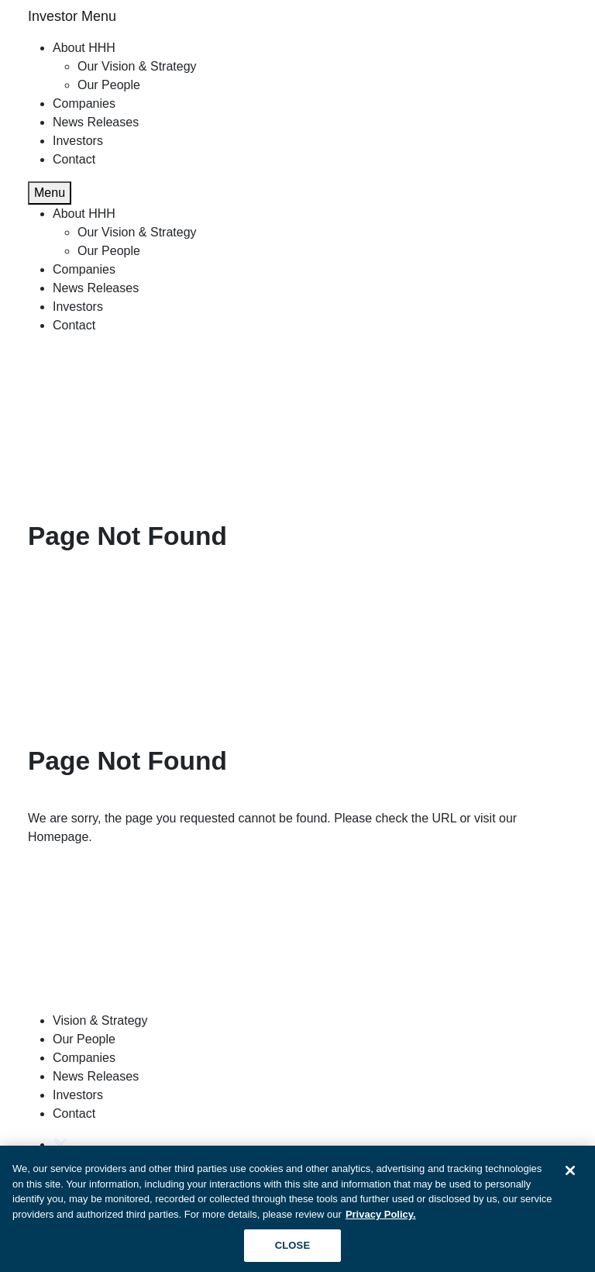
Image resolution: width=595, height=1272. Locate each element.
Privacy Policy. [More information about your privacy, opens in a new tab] (381, 1218)
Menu (49, 192)
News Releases (96, 122)
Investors (78, 140)
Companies (84, 103)
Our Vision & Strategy (137, 66)
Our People (108, 84)
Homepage (58, 836)
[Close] (570, 1174)
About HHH (84, 47)
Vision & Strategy (100, 1020)
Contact (74, 159)
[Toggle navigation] (558, 17)
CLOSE (292, 1250)
